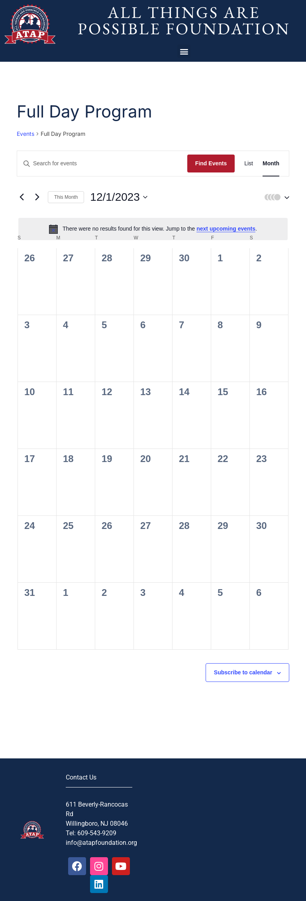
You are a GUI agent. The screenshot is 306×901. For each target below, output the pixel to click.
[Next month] (37, 197)
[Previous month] (21, 197)
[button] (183, 51)
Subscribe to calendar (243, 672)
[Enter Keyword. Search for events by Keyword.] (102, 163)
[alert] (153, 229)
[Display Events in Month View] (271, 163)
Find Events (211, 163)
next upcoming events (225, 228)
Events (25, 133)
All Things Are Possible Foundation (184, 20)
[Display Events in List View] (248, 163)
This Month (66, 197)
